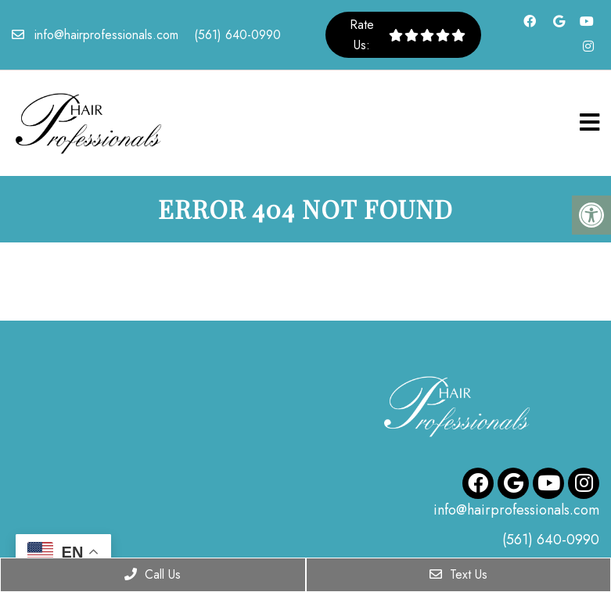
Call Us (152, 574)
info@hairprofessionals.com (106, 35)
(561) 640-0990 (237, 35)
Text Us (458, 574)
